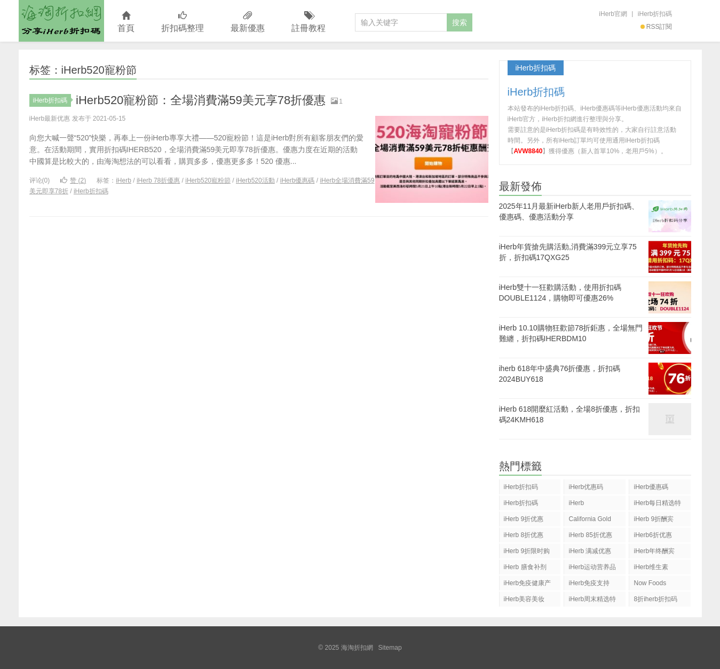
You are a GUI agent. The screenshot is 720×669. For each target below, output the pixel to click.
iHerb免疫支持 (589, 583)
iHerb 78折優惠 (158, 180)
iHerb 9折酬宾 (654, 519)
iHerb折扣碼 (655, 14)
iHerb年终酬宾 (654, 551)
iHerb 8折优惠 (524, 535)
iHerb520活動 (255, 180)
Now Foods (650, 583)
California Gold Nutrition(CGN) (589, 520)
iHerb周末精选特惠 (592, 601)
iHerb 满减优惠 (589, 551)
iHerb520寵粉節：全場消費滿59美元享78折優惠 (201, 100)
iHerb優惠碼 (297, 180)
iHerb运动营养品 (592, 567)
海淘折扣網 (61, 21)
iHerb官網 (613, 14)
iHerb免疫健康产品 (527, 585)
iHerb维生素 (651, 567)
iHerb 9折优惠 (524, 519)
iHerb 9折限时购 (527, 551)
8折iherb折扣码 (655, 599)
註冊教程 (308, 22)
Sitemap (390, 647)
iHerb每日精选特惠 (657, 504)
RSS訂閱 (656, 26)
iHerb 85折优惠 (590, 535)
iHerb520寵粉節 (208, 180)
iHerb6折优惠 (652, 535)
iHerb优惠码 (585, 487)
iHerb (123, 180)
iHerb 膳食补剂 (525, 567)
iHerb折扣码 (521, 487)
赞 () (73, 180)
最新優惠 (248, 22)
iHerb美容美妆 (524, 599)
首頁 (125, 22)
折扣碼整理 (182, 22)
